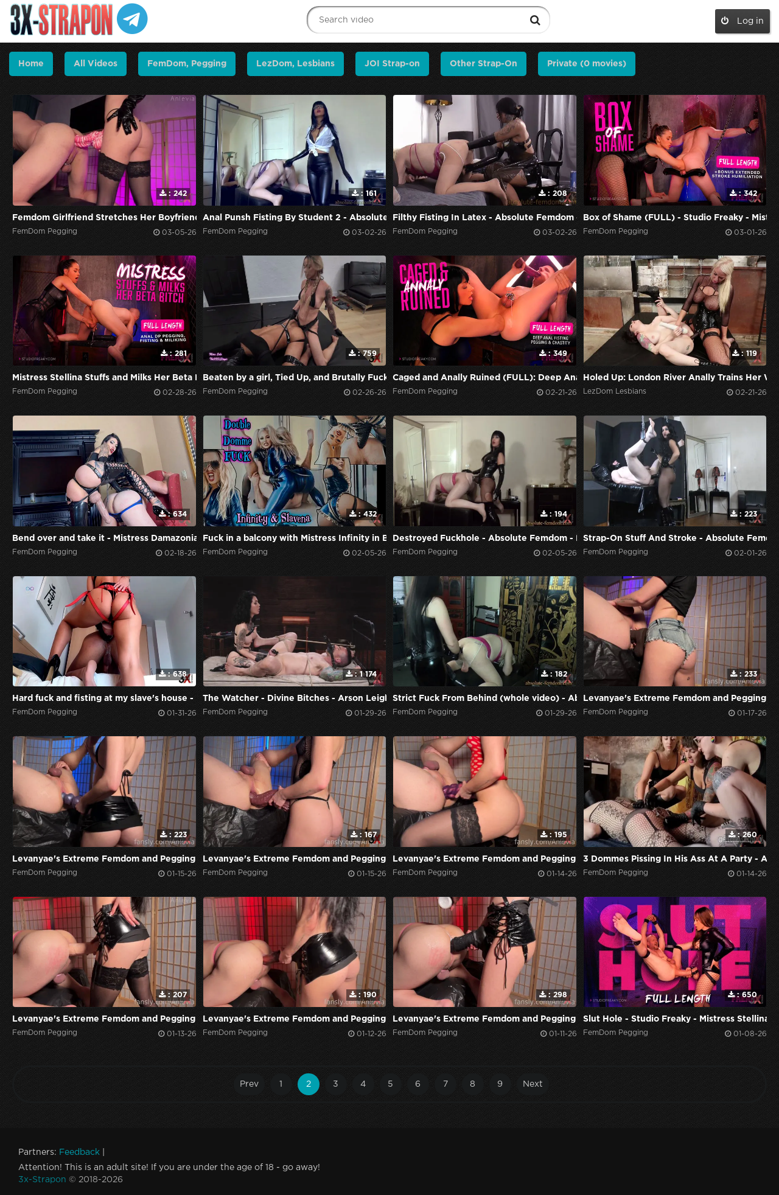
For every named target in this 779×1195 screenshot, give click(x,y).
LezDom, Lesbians (295, 64)
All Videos (95, 64)
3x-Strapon (42, 1179)
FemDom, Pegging (186, 64)
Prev (249, 1084)
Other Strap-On (483, 64)
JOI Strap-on (392, 64)
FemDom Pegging (44, 231)
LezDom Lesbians (614, 391)
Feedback (79, 1152)
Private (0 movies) (586, 64)
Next (533, 1084)
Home (31, 64)
